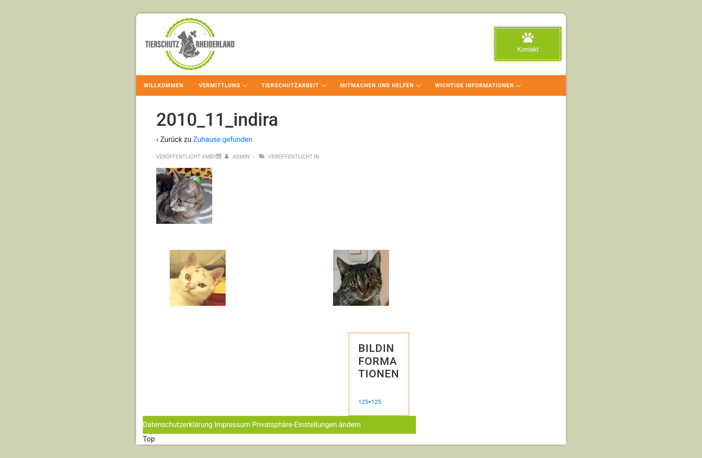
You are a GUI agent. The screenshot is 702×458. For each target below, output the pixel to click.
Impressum (232, 424)
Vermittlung (219, 85)
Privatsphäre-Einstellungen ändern (306, 424)
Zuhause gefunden (222, 139)
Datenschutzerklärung (178, 424)
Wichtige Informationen (474, 85)
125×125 (369, 401)
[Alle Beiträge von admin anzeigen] (238, 157)
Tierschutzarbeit (290, 85)
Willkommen (164, 85)
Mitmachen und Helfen (377, 85)
